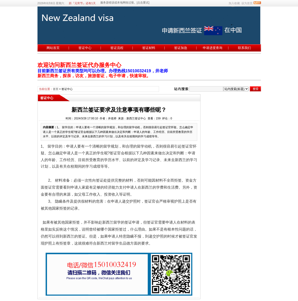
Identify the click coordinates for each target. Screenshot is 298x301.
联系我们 (244, 48)
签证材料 (148, 48)
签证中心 (84, 48)
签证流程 (116, 48)
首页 (55, 89)
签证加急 (180, 48)
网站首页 (53, 48)
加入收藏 (234, 3)
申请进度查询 (212, 48)
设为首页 (247, 3)
